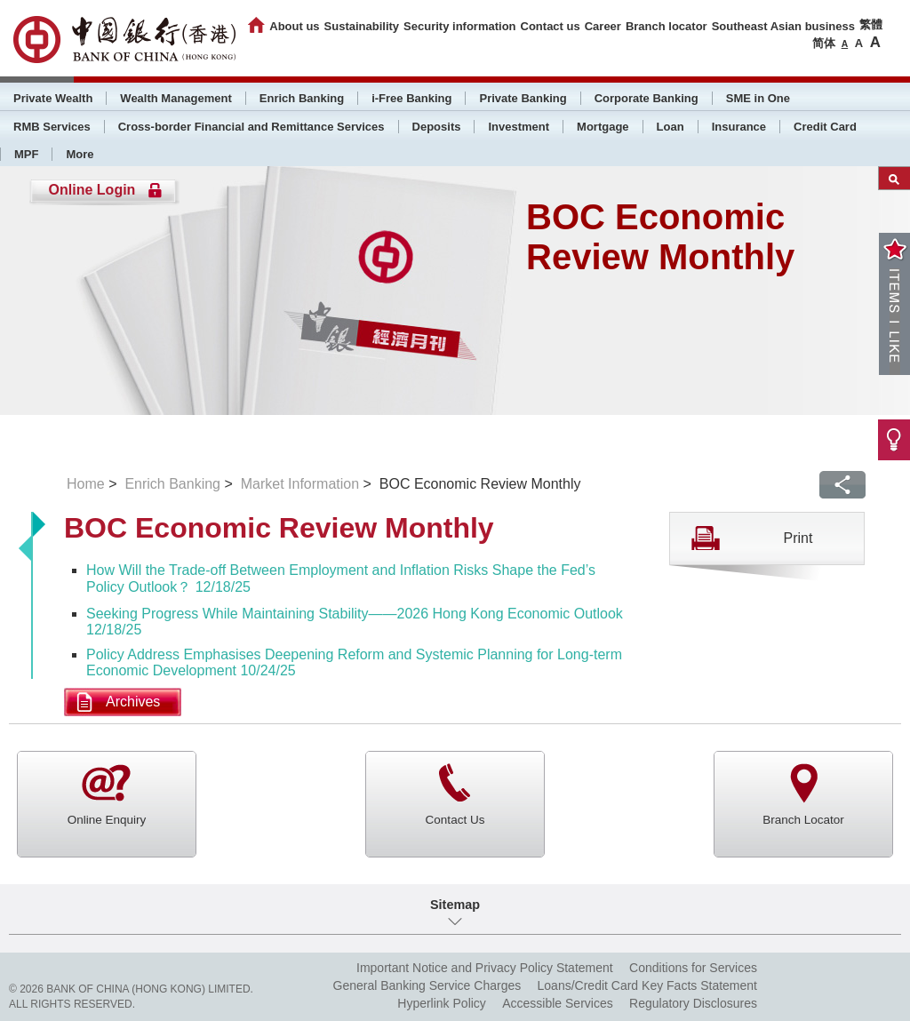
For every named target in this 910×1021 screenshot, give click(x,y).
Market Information (300, 483)
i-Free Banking (411, 98)
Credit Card (825, 126)
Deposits (436, 126)
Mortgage (603, 126)
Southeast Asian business (783, 26)
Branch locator (666, 26)
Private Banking (522, 98)
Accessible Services (557, 1003)
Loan (670, 126)
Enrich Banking (301, 98)
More (79, 154)
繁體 (870, 24)
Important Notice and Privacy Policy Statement (484, 968)
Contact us (550, 26)
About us (294, 26)
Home (86, 483)
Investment (518, 126)
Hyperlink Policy (441, 1003)
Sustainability (362, 26)
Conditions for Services (693, 968)
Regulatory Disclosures (693, 1003)
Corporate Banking (646, 98)
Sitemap (455, 904)
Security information (459, 26)
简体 (823, 43)
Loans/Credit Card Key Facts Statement (647, 985)
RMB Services (52, 126)
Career (603, 26)
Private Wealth (52, 98)
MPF (26, 154)
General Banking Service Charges (427, 985)
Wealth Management (175, 98)
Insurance (739, 126)
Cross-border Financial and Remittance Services (251, 126)
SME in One (758, 98)
